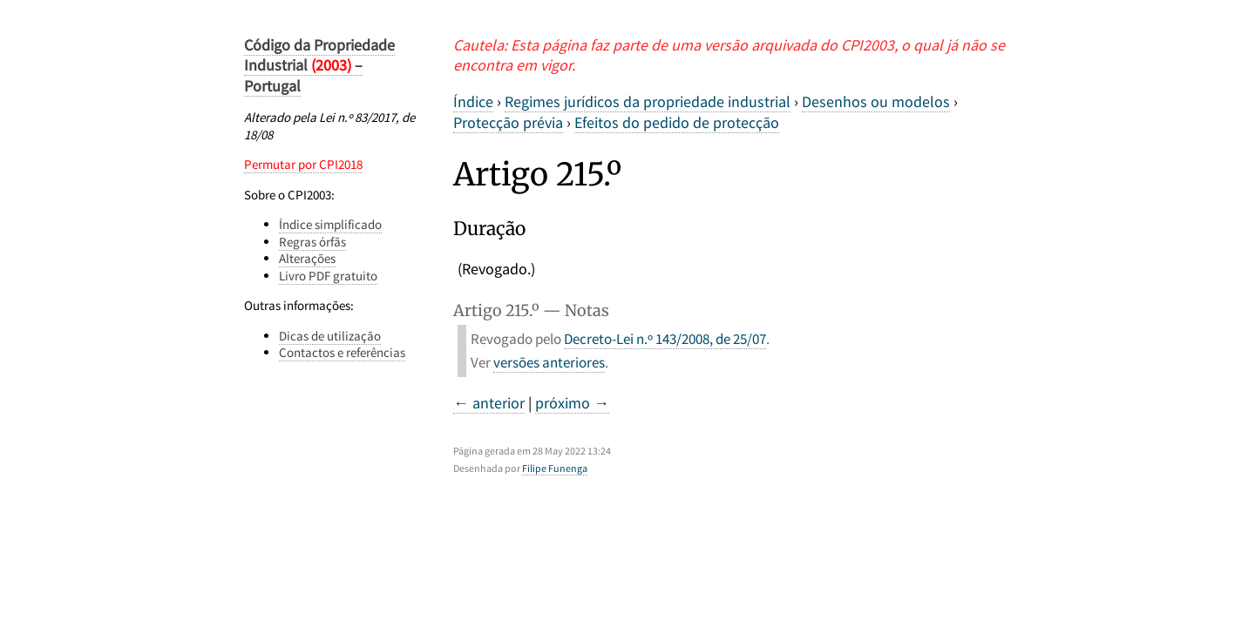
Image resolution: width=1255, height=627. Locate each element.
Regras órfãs (312, 241)
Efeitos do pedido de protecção (676, 122)
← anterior (489, 403)
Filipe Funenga (554, 468)
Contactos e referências (342, 352)
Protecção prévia (508, 122)
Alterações (307, 258)
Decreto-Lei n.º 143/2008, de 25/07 (665, 338)
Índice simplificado (330, 224)
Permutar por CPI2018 (303, 164)
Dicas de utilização (330, 335)
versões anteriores (549, 362)
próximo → (572, 403)
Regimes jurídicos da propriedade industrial (647, 101)
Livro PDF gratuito (328, 275)
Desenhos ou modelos (876, 101)
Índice (473, 101)
